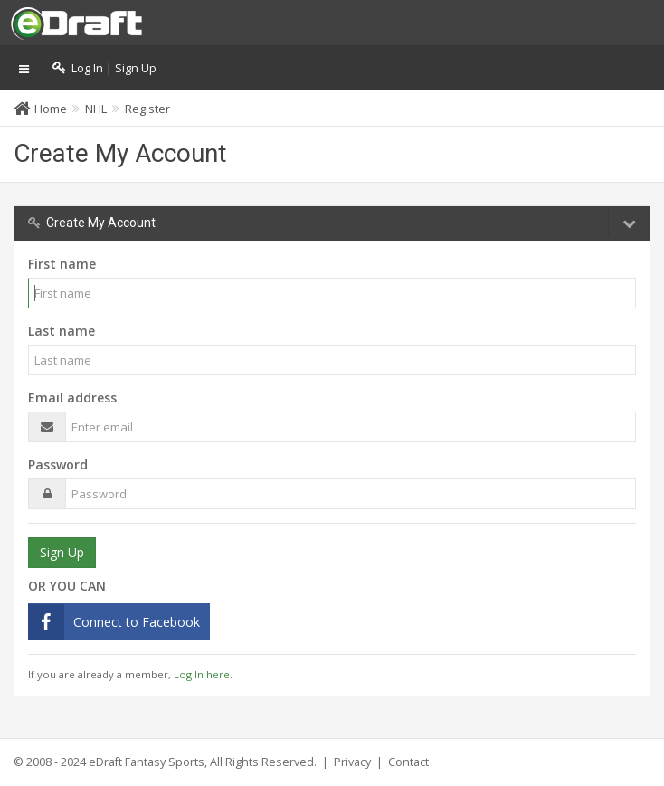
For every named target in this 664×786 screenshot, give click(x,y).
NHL (96, 108)
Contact (408, 762)
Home (50, 108)
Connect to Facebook (136, 621)
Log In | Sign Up (104, 68)
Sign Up (62, 552)
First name (62, 263)
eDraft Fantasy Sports (146, 762)
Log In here (202, 674)
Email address (72, 397)
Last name (61, 330)
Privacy (352, 762)
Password (58, 464)
